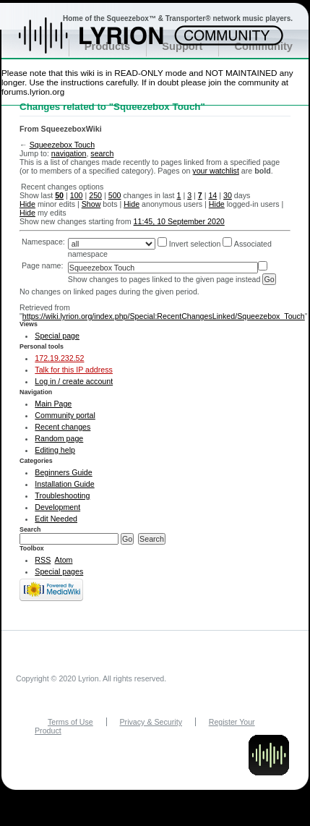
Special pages (59, 571)
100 (76, 195)
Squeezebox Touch (62, 144)
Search (30, 529)
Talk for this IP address (74, 369)
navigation (69, 153)
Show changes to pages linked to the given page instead (164, 279)
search (101, 153)
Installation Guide (64, 484)
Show (91, 204)
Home (106, 42)
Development (57, 507)
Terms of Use (70, 722)
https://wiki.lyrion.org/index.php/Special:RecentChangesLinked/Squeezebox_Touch (163, 316)
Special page (57, 335)
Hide (27, 204)
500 (114, 195)
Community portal (65, 415)
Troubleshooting (62, 495)
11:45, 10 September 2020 (179, 221)
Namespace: (43, 241)
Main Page (53, 403)
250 (95, 195)
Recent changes (62, 426)
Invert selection (195, 243)
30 (227, 195)
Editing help (55, 450)
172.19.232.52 (59, 358)
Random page (59, 438)
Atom (64, 559)
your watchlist (215, 170)
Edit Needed (56, 518)
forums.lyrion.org (32, 91)
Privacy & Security (151, 722)
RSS (43, 559)
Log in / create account (74, 381)
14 (212, 195)
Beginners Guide (63, 472)
